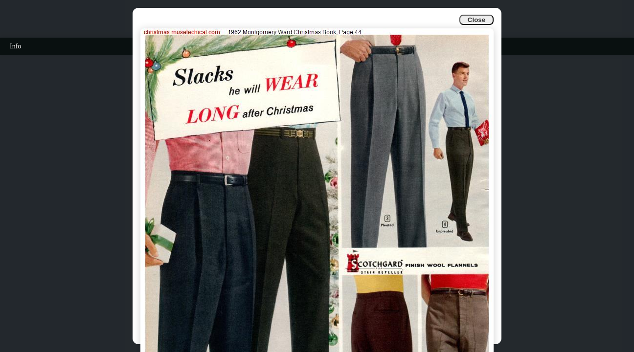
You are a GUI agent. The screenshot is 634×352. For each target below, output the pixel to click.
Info (15, 46)
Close (476, 19)
